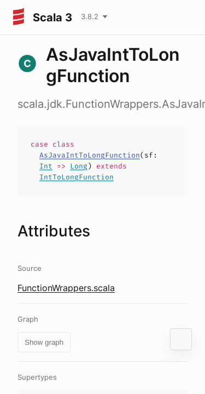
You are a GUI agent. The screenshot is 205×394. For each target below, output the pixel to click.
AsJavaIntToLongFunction (89, 155)
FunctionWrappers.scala (66, 287)
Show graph (44, 342)
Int (45, 166)
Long (78, 166)
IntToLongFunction (76, 177)
